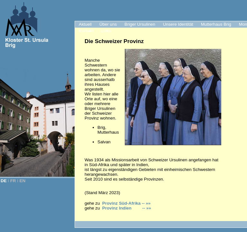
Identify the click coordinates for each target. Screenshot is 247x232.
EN (23, 180)
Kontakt (86, 30)
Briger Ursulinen (139, 24)
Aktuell (85, 24)
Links (106, 30)
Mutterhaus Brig (216, 24)
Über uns (108, 24)
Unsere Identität (178, 24)
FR (13, 180)
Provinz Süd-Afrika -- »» (126, 203)
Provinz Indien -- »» (126, 208)
